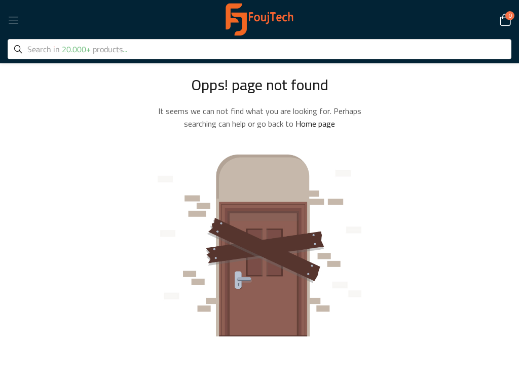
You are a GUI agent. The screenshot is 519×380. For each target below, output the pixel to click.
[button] (503, 19)
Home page (315, 123)
